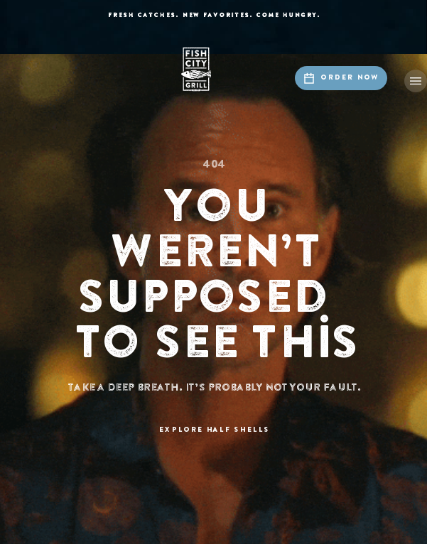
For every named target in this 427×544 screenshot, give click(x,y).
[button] (415, 81)
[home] (213, 69)
